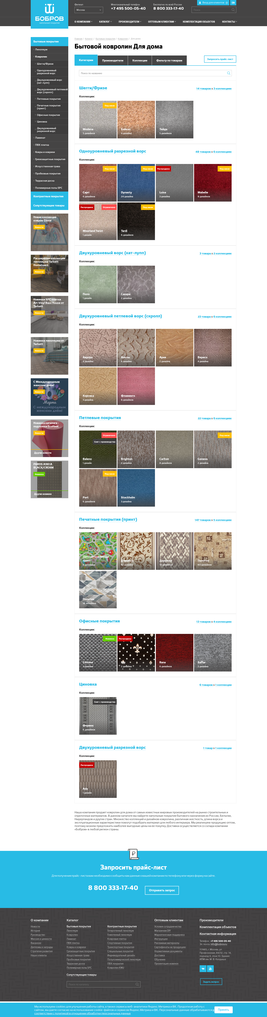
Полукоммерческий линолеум (123, 957)
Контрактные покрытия (122, 924)
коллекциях (223, 88)
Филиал (79, 4)
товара (205, 253)
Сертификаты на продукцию (170, 944)
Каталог (72, 918)
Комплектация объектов (218, 924)
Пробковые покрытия (79, 957)
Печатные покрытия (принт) (108, 519)
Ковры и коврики (76, 944)
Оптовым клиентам (168, 918)
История (35, 928)
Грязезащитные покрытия (81, 948)
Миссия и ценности (41, 936)
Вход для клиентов (215, 2)
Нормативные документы (168, 948)
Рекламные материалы (166, 940)
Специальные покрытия (120, 948)
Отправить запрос (162, 888)
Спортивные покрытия (119, 940)
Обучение (159, 957)
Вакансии (36, 940)
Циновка (88, 684)
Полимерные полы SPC (79, 965)
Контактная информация (218, 931)
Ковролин (72, 932)
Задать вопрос (211, 976)
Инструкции (161, 936)
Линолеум (72, 928)
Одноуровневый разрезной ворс (112, 151)
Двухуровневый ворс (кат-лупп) (112, 252)
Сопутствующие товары (82, 972)
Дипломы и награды (42, 944)
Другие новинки (42, 493)
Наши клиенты (39, 952)
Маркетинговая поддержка (169, 932)
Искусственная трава (78, 952)
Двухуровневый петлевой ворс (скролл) (120, 315)
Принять (223, 1009)
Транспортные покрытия (120, 944)
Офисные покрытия (99, 621)
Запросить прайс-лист (220, 59)
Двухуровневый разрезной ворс (112, 747)
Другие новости (42, 452)
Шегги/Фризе (93, 87)
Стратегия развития (42, 948)
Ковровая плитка (116, 936)
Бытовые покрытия (79, 924)
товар (208, 748)
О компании (39, 918)
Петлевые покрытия (100, 417)
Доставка (159, 952)
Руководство (38, 932)
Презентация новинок (166, 961)
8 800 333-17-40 (168, 8)
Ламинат (71, 936)
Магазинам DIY (162, 928)
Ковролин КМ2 (115, 965)
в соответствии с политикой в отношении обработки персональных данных (124, 1011)
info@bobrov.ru (219, 941)
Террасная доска (76, 961)
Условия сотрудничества (167, 924)
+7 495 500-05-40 (128, 8)
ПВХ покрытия (115, 961)
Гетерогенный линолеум (120, 928)
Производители (211, 918)
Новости (35, 924)
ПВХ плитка (73, 940)
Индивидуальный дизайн (121, 952)
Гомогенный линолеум (119, 932)
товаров (203, 88)
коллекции (223, 685)
